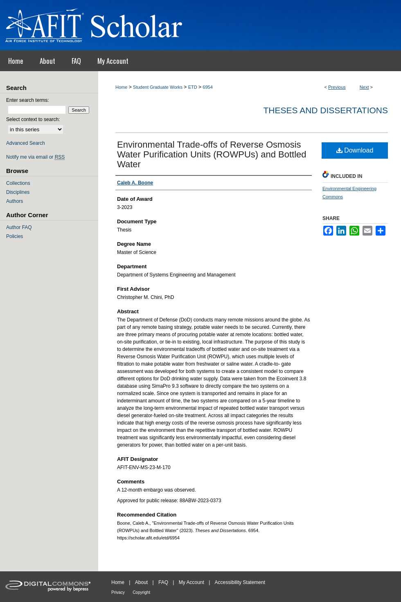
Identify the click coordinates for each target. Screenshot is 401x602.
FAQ (163, 582)
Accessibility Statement (240, 582)
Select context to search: (33, 119)
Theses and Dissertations (325, 110)
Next (364, 87)
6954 (207, 87)
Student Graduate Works (157, 87)
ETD (192, 87)
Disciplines (17, 192)
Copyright (141, 592)
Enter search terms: (27, 100)
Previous (337, 87)
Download (355, 150)
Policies (14, 236)
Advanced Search (25, 143)
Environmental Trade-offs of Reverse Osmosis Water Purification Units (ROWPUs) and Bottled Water (211, 154)
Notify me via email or (35, 157)
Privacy (118, 592)
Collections (18, 183)
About (141, 582)
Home (121, 87)
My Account (191, 582)
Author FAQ (19, 227)
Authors (14, 201)
